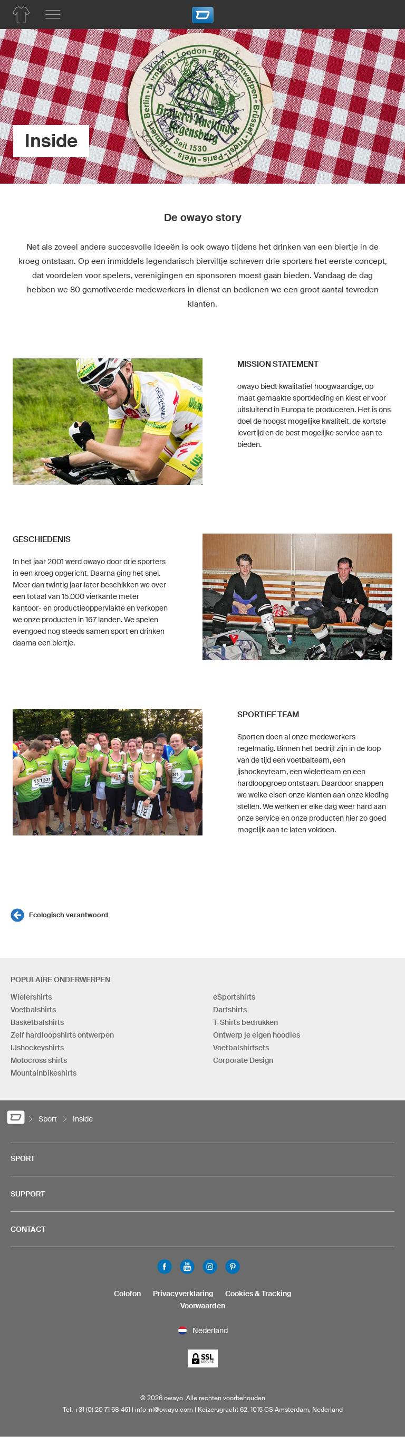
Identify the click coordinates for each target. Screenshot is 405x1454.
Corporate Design (243, 1060)
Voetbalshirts (33, 1009)
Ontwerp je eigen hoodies (256, 1035)
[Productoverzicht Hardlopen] (21, 14)
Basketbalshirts (37, 1022)
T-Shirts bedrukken (245, 1022)
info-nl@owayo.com (164, 1409)
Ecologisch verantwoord (68, 915)
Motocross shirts (39, 1060)
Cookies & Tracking (258, 1293)
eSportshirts (234, 997)
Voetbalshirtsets (241, 1047)
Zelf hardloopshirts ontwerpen (62, 1035)
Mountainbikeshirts (43, 1073)
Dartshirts (230, 1009)
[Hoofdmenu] (52, 14)
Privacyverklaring (183, 1293)
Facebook (164, 1266)
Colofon (127, 1293)
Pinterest (232, 1266)
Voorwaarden (202, 1305)
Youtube (187, 1266)
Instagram (209, 1266)
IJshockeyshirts (37, 1047)
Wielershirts (31, 997)
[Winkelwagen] (381, 13)
